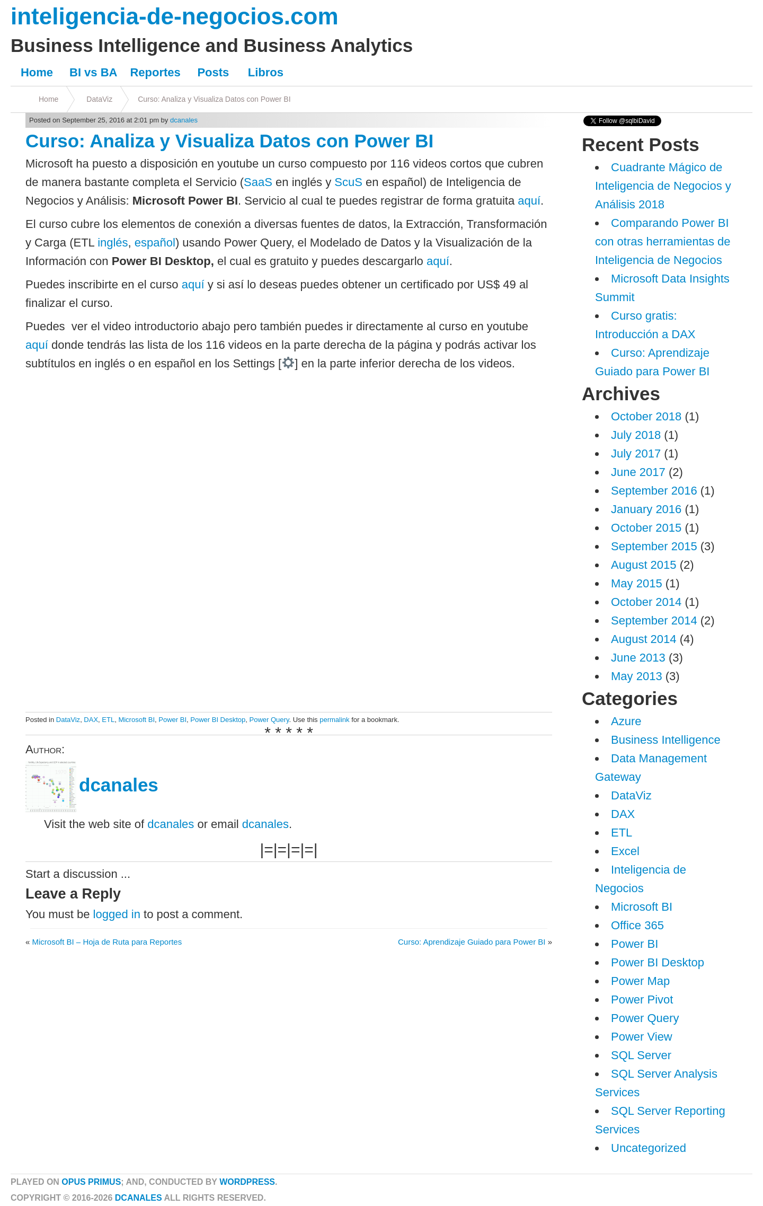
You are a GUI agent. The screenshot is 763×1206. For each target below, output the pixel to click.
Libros (265, 72)
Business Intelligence (666, 739)
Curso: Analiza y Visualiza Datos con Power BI (214, 99)
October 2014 (646, 602)
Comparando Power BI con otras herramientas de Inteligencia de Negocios (663, 241)
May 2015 (636, 583)
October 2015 (646, 527)
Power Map (640, 981)
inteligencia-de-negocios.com (175, 16)
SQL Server (641, 1055)
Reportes (155, 72)
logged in (116, 914)
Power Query (269, 720)
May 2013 (636, 676)
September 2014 (654, 620)
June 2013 (638, 657)
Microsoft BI (136, 720)
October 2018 (646, 416)
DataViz (99, 99)
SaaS (258, 182)
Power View (641, 1036)
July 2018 (636, 435)
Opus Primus (91, 1181)
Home (37, 72)
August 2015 (644, 564)
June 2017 (638, 472)
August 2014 (644, 639)
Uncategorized (648, 1148)
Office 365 (637, 925)
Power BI (172, 720)
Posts (213, 72)
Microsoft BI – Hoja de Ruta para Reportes (107, 941)
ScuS (348, 182)
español (155, 242)
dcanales (184, 120)
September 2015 (654, 546)
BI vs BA (93, 72)
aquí (529, 200)
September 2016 (654, 490)
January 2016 (646, 509)
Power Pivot (642, 999)
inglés (112, 242)
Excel (625, 851)
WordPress (247, 1181)
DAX (91, 720)
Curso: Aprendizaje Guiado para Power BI (472, 941)
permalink (334, 720)
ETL (108, 720)
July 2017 (636, 453)
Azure (626, 721)
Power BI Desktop (217, 720)
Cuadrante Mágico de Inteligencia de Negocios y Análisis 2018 (663, 186)
